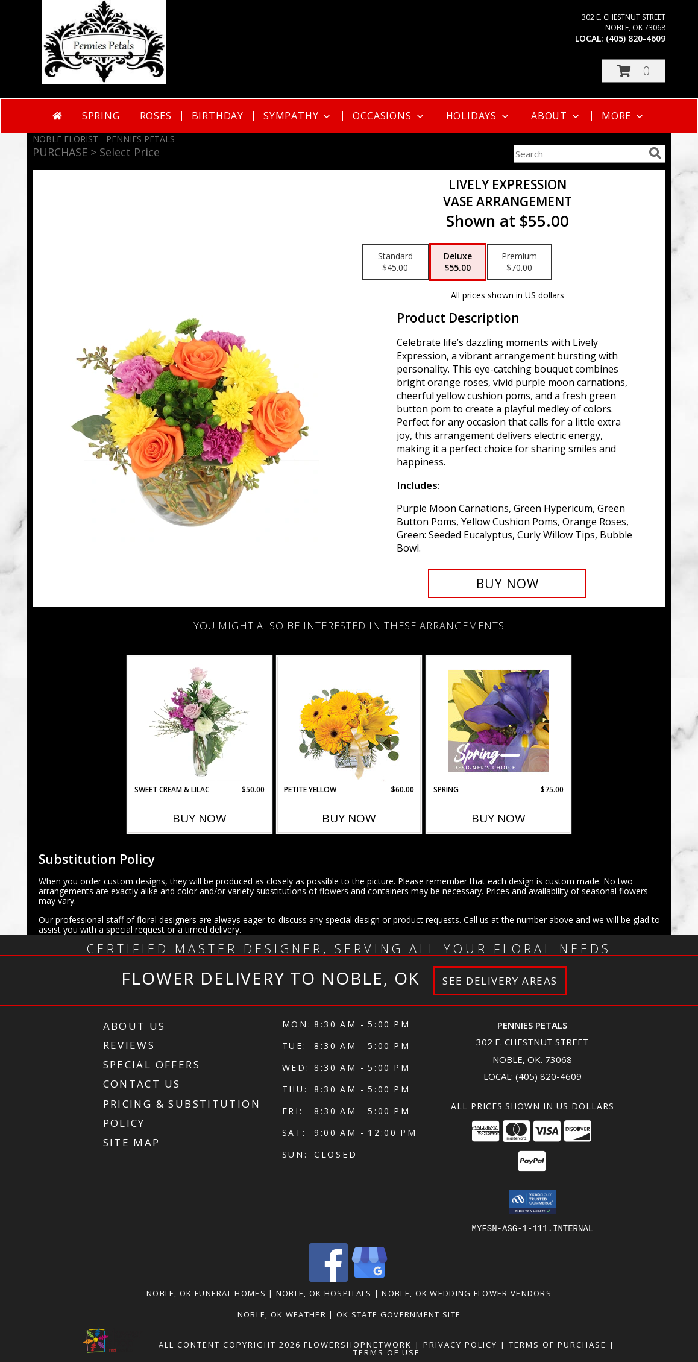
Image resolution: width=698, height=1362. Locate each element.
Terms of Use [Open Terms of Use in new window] (386, 1351)
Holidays (478, 115)
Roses (156, 115)
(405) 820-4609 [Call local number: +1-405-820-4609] (635, 38)
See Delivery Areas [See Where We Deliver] (500, 981)
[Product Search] (578, 153)
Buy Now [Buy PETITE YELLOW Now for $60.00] (349, 818)
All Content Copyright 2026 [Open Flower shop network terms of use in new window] (230, 1343)
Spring (101, 115)
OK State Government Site (398, 1313)
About (556, 115)
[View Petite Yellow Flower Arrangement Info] (349, 721)
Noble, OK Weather (281, 1313)
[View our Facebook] (328, 1278)
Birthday (218, 115)
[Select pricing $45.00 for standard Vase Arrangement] (395, 262)
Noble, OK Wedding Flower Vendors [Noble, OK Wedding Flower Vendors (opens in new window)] (467, 1292)
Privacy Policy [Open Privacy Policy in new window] (460, 1343)
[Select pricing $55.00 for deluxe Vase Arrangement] (458, 262)
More (624, 115)
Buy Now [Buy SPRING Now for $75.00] (498, 818)
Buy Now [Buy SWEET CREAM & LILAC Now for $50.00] (199, 818)
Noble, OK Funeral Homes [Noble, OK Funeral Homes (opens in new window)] (206, 1292)
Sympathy (298, 115)
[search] (655, 153)
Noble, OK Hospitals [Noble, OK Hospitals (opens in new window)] (324, 1292)
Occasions (389, 115)
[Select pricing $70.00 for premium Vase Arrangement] (519, 262)
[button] (633, 71)
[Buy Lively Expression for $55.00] (507, 583)
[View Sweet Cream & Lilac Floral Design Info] (199, 720)
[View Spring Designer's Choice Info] (498, 721)
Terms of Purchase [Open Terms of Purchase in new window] (557, 1343)
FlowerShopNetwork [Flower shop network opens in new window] (358, 1343)
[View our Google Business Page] (369, 1278)
